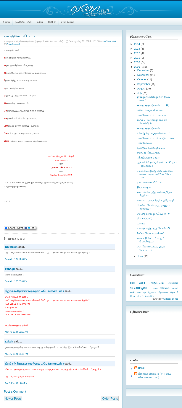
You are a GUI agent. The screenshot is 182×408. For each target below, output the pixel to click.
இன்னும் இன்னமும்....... (151, 147)
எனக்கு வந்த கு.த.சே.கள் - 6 (153, 213)
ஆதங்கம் (173, 283)
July (140, 93)
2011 (137, 57)
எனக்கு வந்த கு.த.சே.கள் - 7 (153, 132)
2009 (137, 66)
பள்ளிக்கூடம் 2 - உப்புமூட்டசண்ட (157, 137)
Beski (141, 367)
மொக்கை (148, 296)
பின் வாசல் (67, 21)
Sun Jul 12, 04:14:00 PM (16, 259)
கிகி (114, 41)
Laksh (9, 341)
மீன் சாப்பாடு (144, 218)
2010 (137, 62)
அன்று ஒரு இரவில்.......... (152, 128)
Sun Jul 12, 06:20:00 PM (16, 281)
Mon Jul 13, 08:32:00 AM (16, 332)
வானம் (141, 223)
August (141, 88)
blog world (137, 282)
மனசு (39, 21)
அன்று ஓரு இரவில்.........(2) (153, 105)
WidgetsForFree (170, 299)
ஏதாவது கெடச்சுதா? (148, 152)
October (142, 79)
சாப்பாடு (141, 292)
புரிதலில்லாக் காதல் (148, 157)
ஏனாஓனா (140, 287)
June (140, 256)
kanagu (10, 268)
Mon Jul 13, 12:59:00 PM (16, 354)
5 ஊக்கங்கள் (13, 44)
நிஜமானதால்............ (149, 187)
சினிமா (52, 21)
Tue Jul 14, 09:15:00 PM (16, 383)
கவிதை (107, 41)
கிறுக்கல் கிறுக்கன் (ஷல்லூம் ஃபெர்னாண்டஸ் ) (34, 291)
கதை (155, 288)
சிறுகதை (152, 292)
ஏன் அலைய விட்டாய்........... (24, 36)
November (143, 75)
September (144, 84)
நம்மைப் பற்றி (23, 21)
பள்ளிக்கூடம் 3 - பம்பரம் (151, 114)
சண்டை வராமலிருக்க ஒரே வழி (155, 200)
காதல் (175, 288)
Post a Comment (15, 391)
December (143, 70)
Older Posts (110, 398)
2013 (137, 48)
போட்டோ (136, 296)
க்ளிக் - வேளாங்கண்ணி (150, 233)
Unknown (11, 246)
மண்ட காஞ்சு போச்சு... (150, 109)
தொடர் (174, 292)
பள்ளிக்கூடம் (144, 142)
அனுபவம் (156, 282)
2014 (137, 44)
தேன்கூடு (163, 292)
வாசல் (6, 21)
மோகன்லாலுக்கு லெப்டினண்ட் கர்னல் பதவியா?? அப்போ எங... (155, 174)
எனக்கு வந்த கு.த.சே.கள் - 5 (153, 228)
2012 (137, 53)
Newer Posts (13, 398)
